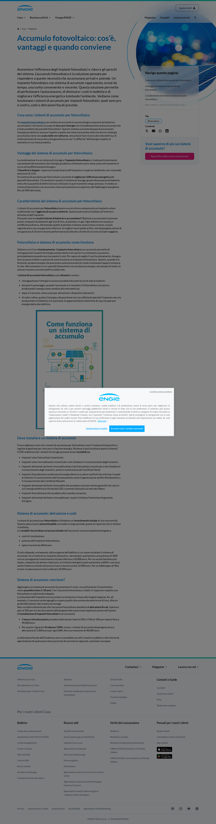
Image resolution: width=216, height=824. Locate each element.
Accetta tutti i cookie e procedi (127, 428)
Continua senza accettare (161, 391)
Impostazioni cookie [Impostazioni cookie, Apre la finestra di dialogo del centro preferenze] (96, 428)
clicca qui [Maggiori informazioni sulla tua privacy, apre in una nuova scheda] (102, 421)
